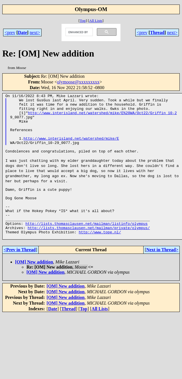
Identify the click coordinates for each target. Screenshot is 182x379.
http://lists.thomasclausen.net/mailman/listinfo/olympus (86, 244)
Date (22, 32)
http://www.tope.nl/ (100, 254)
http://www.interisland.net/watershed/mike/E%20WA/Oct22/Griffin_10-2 (102, 117)
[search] (78, 32)
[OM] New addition (34, 285)
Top (83, 20)
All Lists (95, 20)
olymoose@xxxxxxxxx (78, 81)
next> (35, 32)
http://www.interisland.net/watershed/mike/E (71, 147)
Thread (157, 32)
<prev (10, 32)
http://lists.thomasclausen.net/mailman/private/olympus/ (89, 249)
